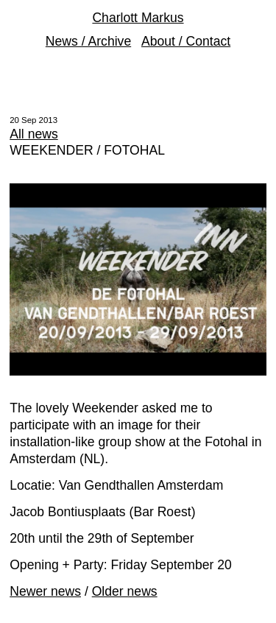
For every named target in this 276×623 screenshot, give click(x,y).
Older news (125, 591)
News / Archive (88, 41)
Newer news (45, 591)
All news (34, 134)
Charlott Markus (137, 17)
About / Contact (185, 41)
